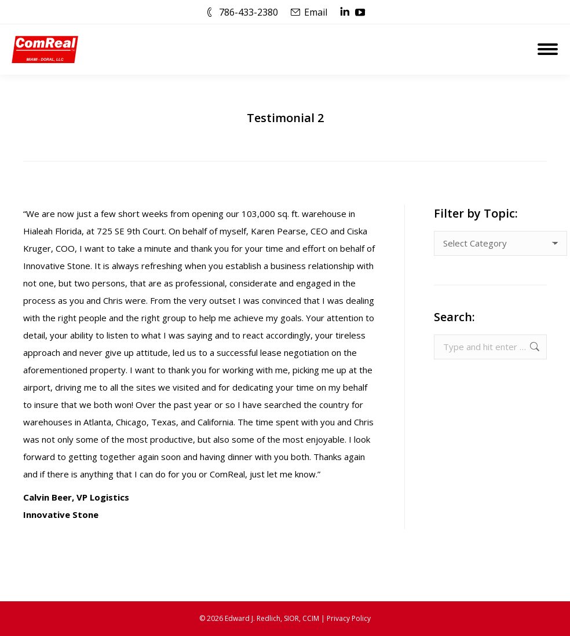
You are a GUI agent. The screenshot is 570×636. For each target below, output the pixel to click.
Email (315, 12)
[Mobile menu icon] (547, 49)
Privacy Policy (349, 618)
